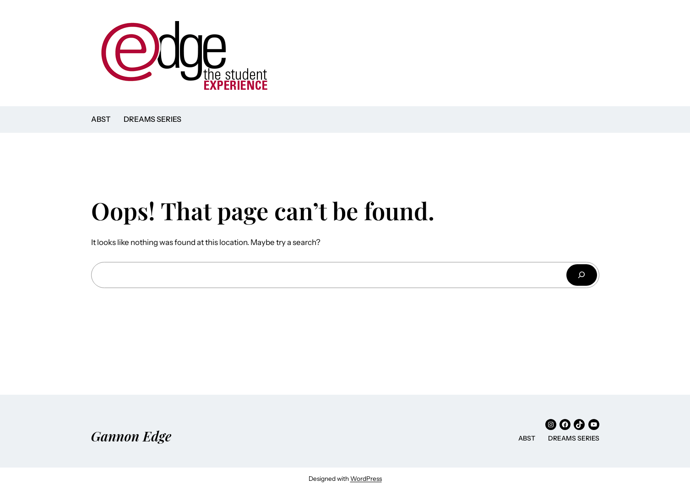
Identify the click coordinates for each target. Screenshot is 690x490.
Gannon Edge (131, 436)
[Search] (581, 275)
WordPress (366, 478)
